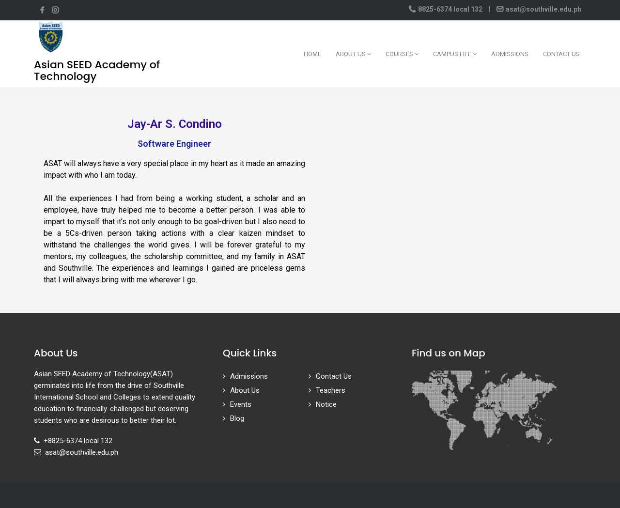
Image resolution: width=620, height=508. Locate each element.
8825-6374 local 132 (450, 9)
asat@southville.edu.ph (542, 9)
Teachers (330, 390)
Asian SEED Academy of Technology (97, 70)
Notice (326, 404)
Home (312, 54)
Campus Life (455, 54)
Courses (402, 54)
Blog (237, 418)
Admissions (509, 54)
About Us (353, 54)
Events (240, 404)
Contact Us (561, 54)
